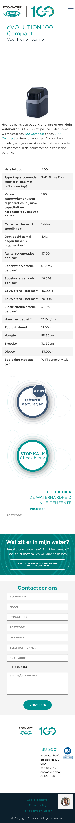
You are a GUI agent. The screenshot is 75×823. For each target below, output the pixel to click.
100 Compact (34, 134)
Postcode (37, 509)
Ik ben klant (19, 666)
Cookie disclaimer (38, 799)
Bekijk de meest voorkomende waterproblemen (37, 564)
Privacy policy (37, 805)
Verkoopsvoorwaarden (37, 810)
